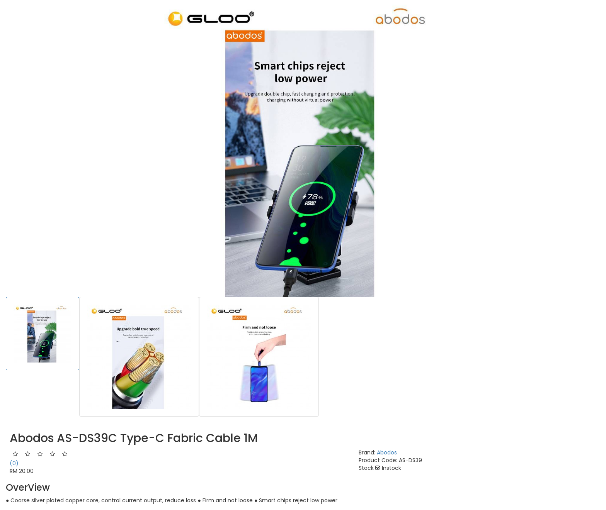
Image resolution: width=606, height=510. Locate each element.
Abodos (387, 452)
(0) (14, 463)
